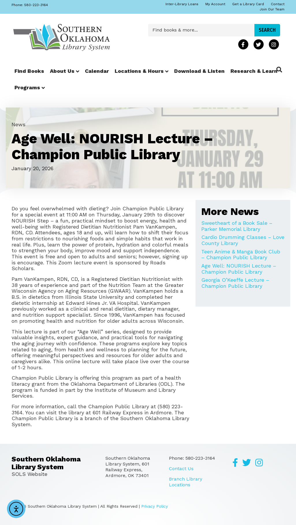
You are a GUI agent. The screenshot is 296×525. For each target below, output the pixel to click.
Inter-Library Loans (181, 4)
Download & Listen (199, 71)
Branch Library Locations (185, 481)
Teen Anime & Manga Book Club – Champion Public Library (240, 254)
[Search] (279, 69)
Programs (27, 87)
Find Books (29, 71)
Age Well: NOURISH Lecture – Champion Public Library (238, 269)
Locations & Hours (139, 71)
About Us (62, 71)
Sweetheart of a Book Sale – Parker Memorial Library (236, 226)
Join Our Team (272, 9)
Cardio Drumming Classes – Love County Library (242, 240)
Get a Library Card (248, 4)
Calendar (97, 71)
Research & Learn (254, 71)
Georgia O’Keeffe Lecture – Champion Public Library (235, 283)
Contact (277, 4)
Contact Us (181, 468)
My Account (215, 4)
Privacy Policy (154, 506)
